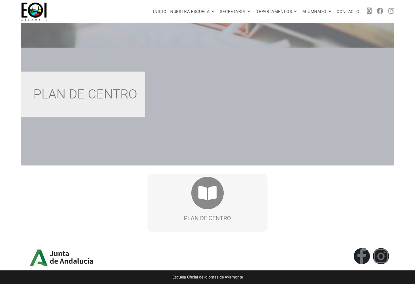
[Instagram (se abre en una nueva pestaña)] (391, 11)
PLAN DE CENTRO (207, 218)
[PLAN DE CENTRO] (207, 193)
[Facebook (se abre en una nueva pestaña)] (380, 11)
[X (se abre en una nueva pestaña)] (369, 11)
